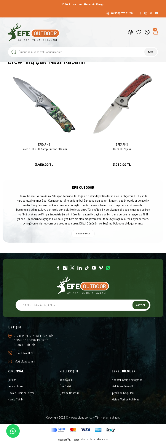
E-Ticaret (74, 441)
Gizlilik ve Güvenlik (123, 388)
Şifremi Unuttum (70, 394)
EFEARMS (44, 144)
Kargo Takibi (15, 401)
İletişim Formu (16, 388)
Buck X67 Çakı (122, 149)
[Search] (83, 52)
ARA (150, 51)
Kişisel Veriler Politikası (126, 401)
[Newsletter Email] (83, 306)
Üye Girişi (65, 388)
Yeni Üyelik (66, 381)
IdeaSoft (62, 440)
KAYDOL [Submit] (140, 306)
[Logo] (34, 32)
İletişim (12, 381)
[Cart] (155, 32)
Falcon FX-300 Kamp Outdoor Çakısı (44, 149)
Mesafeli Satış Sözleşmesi (127, 381)
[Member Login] (147, 32)
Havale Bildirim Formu (21, 394)
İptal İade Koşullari (123, 394)
